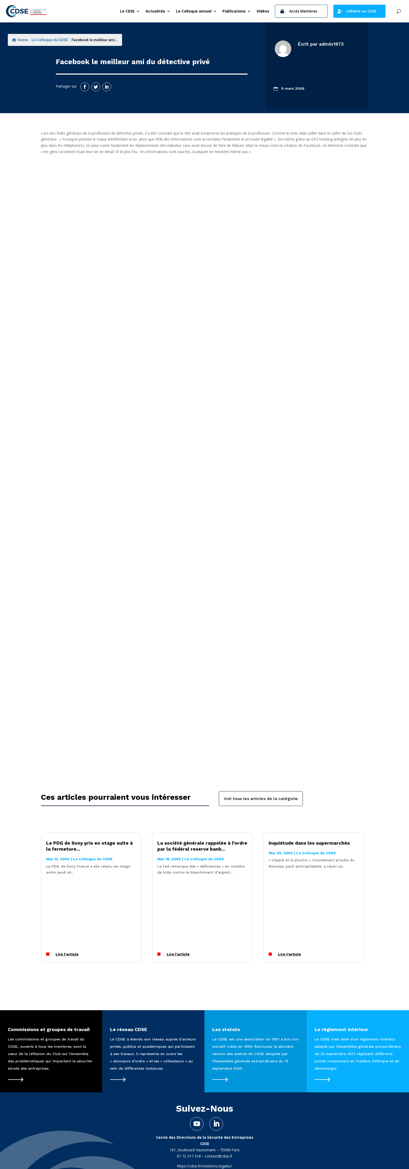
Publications (234, 11)
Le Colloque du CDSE (50, 40)
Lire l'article (67, 954)
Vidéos (263, 11)
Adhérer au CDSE (361, 11)
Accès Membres (303, 11)
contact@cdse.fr (218, 1156)
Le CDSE (127, 11)
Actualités (155, 11)
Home (20, 40)
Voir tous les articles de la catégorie (261, 798)
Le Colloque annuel (194, 11)
